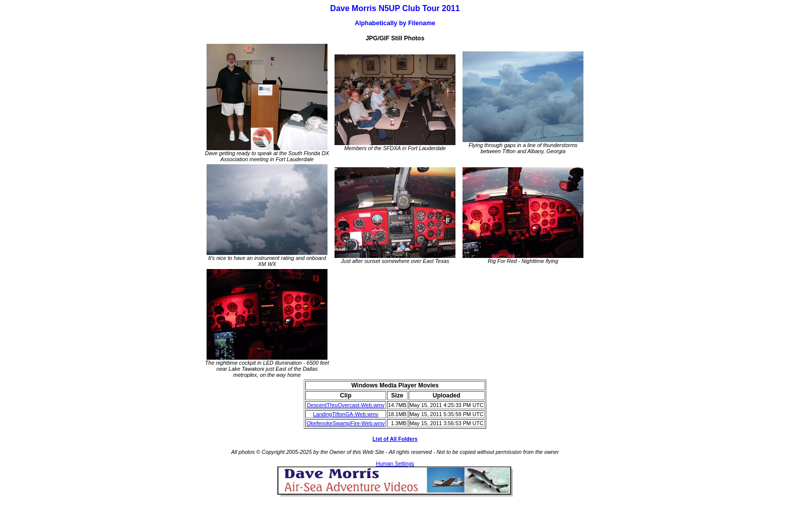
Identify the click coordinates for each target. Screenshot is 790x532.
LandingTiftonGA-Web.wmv (345, 414)
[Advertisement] (395, 512)
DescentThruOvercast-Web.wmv (345, 405)
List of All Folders (395, 439)
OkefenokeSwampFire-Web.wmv (345, 423)
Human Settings (395, 463)
